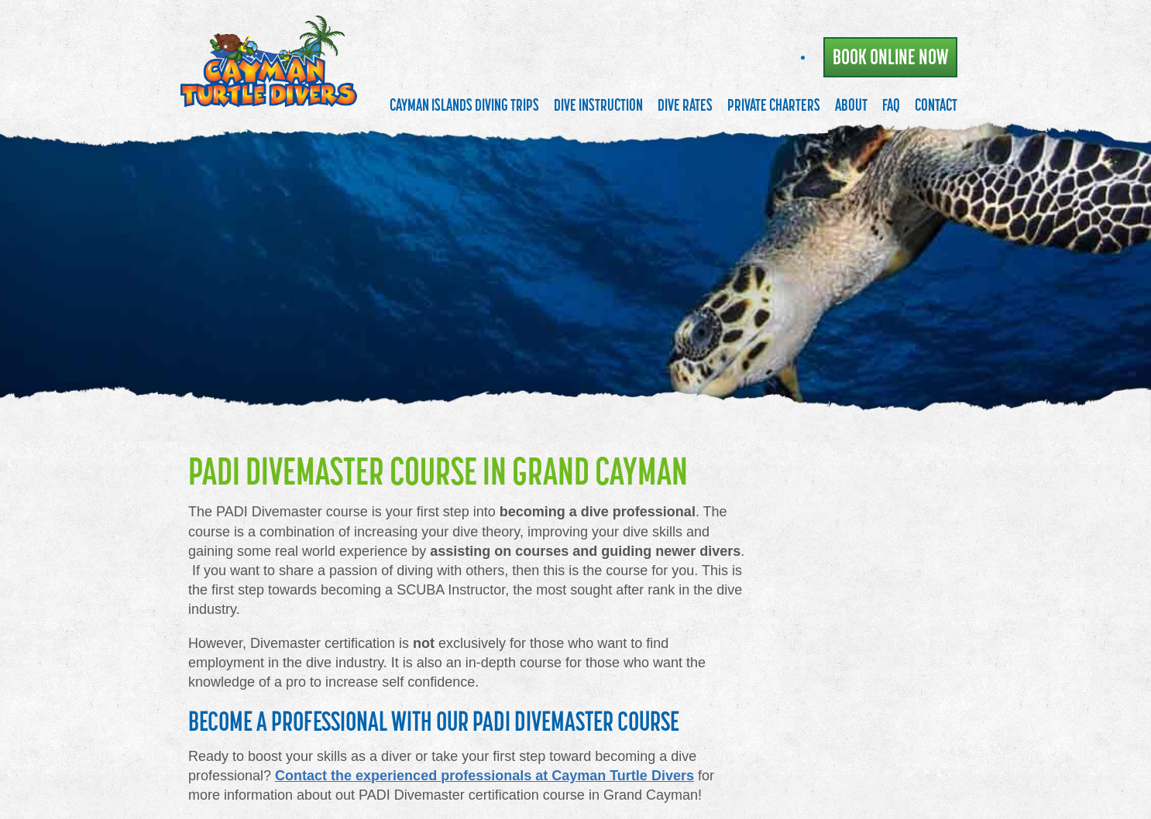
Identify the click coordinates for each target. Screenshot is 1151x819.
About (851, 104)
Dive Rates (685, 104)
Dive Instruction (598, 104)
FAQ (891, 104)
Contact (936, 104)
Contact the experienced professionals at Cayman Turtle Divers (484, 775)
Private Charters (773, 104)
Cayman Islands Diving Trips (464, 104)
